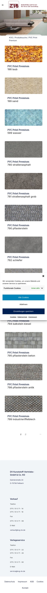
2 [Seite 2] (25, 434)
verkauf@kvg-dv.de (17, 530)
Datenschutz (22, 317)
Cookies (13, 317)
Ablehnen (23, 304)
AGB (32, 582)
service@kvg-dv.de (17, 571)
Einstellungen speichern (23, 311)
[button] (43, 276)
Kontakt (25, 588)
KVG (11, 37)
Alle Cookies (23, 297)
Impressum (32, 317)
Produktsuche (21, 37)
